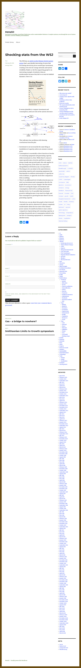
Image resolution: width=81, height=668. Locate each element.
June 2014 (61, 513)
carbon (68, 171)
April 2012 (62, 553)
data (67, 182)
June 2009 (62, 608)
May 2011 (61, 571)
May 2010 (61, 591)
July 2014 (61, 512)
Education (62, 263)
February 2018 (63, 483)
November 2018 (63, 468)
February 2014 (63, 518)
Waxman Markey (63, 221)
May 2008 (62, 629)
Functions (64, 293)
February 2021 (63, 437)
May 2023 (62, 417)
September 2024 (63, 395)
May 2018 (61, 478)
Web (63, 301)
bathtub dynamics (63, 165)
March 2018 (62, 482)
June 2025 (62, 384)
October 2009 (62, 603)
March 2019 (62, 465)
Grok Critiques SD (64, 118)
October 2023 (62, 409)
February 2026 (63, 377)
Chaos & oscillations (67, 286)
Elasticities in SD (68, 146)
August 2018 (62, 473)
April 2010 (62, 593)
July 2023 (61, 414)
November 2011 (63, 561)
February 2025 (63, 389)
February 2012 (63, 556)
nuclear (61, 204)
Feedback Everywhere (65, 268)
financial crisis (68, 190)
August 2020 (62, 442)
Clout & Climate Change (67, 244)
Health (63, 314)
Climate (73, 176)
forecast (61, 193)
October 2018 (62, 470)
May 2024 (62, 399)
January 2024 (62, 404)
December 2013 (63, 522)
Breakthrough (62, 168)
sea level (68, 207)
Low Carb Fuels (65, 251)
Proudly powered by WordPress (19, 660)
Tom (6, 61)
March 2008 (62, 633)
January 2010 (62, 598)
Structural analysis (67, 299)
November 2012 (63, 541)
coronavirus (62, 182)
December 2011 (63, 560)
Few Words (62, 269)
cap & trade (62, 171)
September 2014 (63, 510)
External (64, 324)
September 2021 (63, 434)
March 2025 (62, 387)
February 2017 (63, 500)
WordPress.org (63, 649)
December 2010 (63, 580)
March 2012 (62, 555)
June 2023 (62, 415)
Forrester (67, 193)
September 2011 (63, 565)
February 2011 (63, 576)
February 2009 (63, 615)
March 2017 (62, 498)
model (60, 201)
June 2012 (61, 550)
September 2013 (63, 527)
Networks (61, 341)
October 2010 (62, 583)
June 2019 (61, 460)
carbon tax (61, 174)
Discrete (64, 291)
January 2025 (62, 390)
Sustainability (63, 351)
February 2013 (63, 538)
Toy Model (65, 334)
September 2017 (63, 492)
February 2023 (63, 420)
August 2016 (62, 507)
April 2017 (61, 497)
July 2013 (61, 530)
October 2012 (62, 543)
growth (66, 196)
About (18, 42)
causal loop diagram (64, 176)
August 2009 (62, 605)
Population (65, 316)
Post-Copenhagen (65, 253)
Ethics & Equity (63, 266)
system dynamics (63, 210)
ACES (60, 163)
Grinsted (61, 196)
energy (7, 65)
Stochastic (64, 298)
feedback (61, 190)
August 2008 (62, 624)
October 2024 (62, 394)
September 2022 (63, 425)
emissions (61, 187)
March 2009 (62, 613)
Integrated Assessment (64, 198)
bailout (65, 163)
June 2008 (62, 628)
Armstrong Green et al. (67, 243)
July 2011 (61, 568)
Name (7, 268)
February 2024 (63, 402)
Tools (60, 356)
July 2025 (61, 382)
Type (62, 321)
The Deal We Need (65, 259)
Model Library (9, 42)
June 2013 (61, 531)
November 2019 (63, 453)
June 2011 (61, 570)
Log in (61, 644)
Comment (8, 244)
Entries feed (62, 646)
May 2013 (61, 533)
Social (63, 319)
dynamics (61, 185)
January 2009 (62, 616)
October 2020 (62, 440)
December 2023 (63, 405)
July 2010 (61, 588)
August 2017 (62, 493)
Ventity (62, 359)
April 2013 (62, 535)
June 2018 (61, 477)
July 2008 (61, 626)
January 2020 (62, 450)
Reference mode (63, 347)
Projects (61, 346)
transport (69, 215)
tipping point (62, 215)
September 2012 (63, 545)
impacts (63, 248)
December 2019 (63, 452)
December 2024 (63, 392)
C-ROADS (70, 168)
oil (64, 204)
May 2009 (62, 610)
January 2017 (62, 502)
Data (60, 261)
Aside (60, 235)
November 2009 (63, 601)
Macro (63, 326)
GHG (72, 193)
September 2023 (63, 410)
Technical (63, 279)
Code (63, 323)
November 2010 (63, 581)
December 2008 (63, 618)
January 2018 (62, 485)
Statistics (61, 349)
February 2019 (63, 467)
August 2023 (62, 412)
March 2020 (62, 447)
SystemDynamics (64, 352)
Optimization (65, 296)
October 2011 (62, 563)
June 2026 (62, 375)
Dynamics (64, 308)
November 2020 (63, 439)
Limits (73, 198)
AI (60, 233)
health (71, 196)
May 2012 (61, 551)
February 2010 (63, 596)
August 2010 (62, 586)
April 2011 (61, 573)
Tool (63, 332)
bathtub (70, 163)
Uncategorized (63, 364)
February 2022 (63, 432)
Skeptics (63, 258)
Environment (65, 313)
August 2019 (62, 457)
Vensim (60, 218)
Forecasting (62, 273)
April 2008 (62, 631)
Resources (64, 318)
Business (61, 240)
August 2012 (62, 546)
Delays (64, 289)
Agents (64, 281)
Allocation (64, 283)
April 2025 (62, 385)
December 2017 (63, 487)
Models (65, 201)
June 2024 (62, 397)
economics (68, 185)
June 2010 (61, 590)
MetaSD (9, 32)
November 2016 (63, 503)
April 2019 (61, 463)
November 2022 (63, 424)
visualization (67, 218)
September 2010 (63, 585)
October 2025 (62, 379)
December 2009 (63, 600)
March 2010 (62, 595)
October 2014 (62, 508)
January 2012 (62, 558)
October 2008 (62, 621)
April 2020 (62, 445)
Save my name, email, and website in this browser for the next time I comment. (27, 294)
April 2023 (62, 419)
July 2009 (61, 606)
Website (7, 284)
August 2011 (62, 566)
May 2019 (61, 462)
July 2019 (61, 458)
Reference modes (64, 103)
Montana (71, 201)
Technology (62, 212)
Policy (68, 204)
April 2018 (62, 480)
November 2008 (63, 619)
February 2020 (63, 448)
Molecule (64, 328)
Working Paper (66, 336)
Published (64, 329)
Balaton (61, 236)
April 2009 (62, 611)
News (10, 65)
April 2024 (62, 400)
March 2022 (62, 430)
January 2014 (62, 520)
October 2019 (62, 455)
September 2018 (63, 472)
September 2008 (63, 623)
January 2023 (62, 422)
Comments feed (63, 647)
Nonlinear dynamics (67, 294)
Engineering (65, 311)
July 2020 (61, 443)
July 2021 (61, 435)
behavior (61, 238)
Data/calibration (66, 288)
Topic (62, 303)
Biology (64, 304)
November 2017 (63, 488)
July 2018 (61, 475)
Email (7, 276)
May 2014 (61, 515)
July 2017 (61, 495)
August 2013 (62, 528)
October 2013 (62, 525)
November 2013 (63, 523)
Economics (65, 309)
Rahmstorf (61, 207)
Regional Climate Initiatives (68, 254)
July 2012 (61, 548)
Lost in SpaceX (63, 95)
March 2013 (62, 536)
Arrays (63, 284)
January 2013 (62, 540)
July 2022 (61, 429)
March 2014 (62, 517)
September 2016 (63, 505)
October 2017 (62, 490)
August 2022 (62, 427)
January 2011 (62, 578)
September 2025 (63, 380)
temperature (69, 212)
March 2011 (62, 575)
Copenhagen (67, 179)
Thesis (63, 331)
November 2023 (63, 407)
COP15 (60, 179)
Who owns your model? (65, 93)
